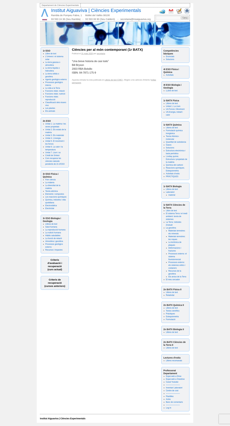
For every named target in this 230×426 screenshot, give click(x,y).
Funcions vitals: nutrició (55, 94)
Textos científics (173, 311)
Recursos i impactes (54, 250)
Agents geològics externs (56, 79)
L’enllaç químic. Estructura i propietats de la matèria (176, 159)
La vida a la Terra (52, 88)
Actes (168, 399)
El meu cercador (173, 279)
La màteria (49, 182)
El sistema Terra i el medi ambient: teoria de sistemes (176, 216)
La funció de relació (53, 238)
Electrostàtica (51, 205)
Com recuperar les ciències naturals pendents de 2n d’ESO (55, 161)
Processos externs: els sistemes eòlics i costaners (176, 265)
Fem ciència (50, 180)
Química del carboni (174, 165)
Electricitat (49, 208)
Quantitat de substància (176, 142)
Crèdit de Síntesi (52, 155)
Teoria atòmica (51, 191)
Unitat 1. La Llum (173, 106)
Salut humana (51, 227)
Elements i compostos (54, 194)
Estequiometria (172, 316)
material (171, 195)
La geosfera (171, 228)
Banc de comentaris (174, 402)
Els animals (50, 111)
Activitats (170, 75)
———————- (173, 385)
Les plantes (50, 108)
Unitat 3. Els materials (54, 135)
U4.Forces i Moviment (175, 109)
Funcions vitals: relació (55, 91)
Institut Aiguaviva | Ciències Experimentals (96, 10)
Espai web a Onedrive (175, 379)
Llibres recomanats (174, 360)
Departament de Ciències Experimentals (60, 5)
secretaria (101, 53)
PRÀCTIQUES (172, 176)
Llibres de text (51, 224)
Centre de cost (172, 390)
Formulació (170, 319)
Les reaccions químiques (56, 197)
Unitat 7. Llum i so (53, 152)
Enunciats (170, 56)
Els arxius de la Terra (177, 277)
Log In (168, 408)
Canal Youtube (172, 382)
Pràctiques (170, 314)
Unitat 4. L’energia (53, 138)
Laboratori (170, 192)
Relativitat (170, 295)
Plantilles (170, 396)
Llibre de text (50, 53)
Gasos (169, 145)
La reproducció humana (55, 230)
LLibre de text (172, 91)
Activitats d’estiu (173, 173)
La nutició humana (53, 233)
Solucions (170, 59)
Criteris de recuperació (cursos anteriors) (54, 282)
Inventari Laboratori (174, 388)
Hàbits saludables (53, 235)
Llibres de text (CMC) (114, 80)
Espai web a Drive (173, 376)
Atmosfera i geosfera (54, 241)
